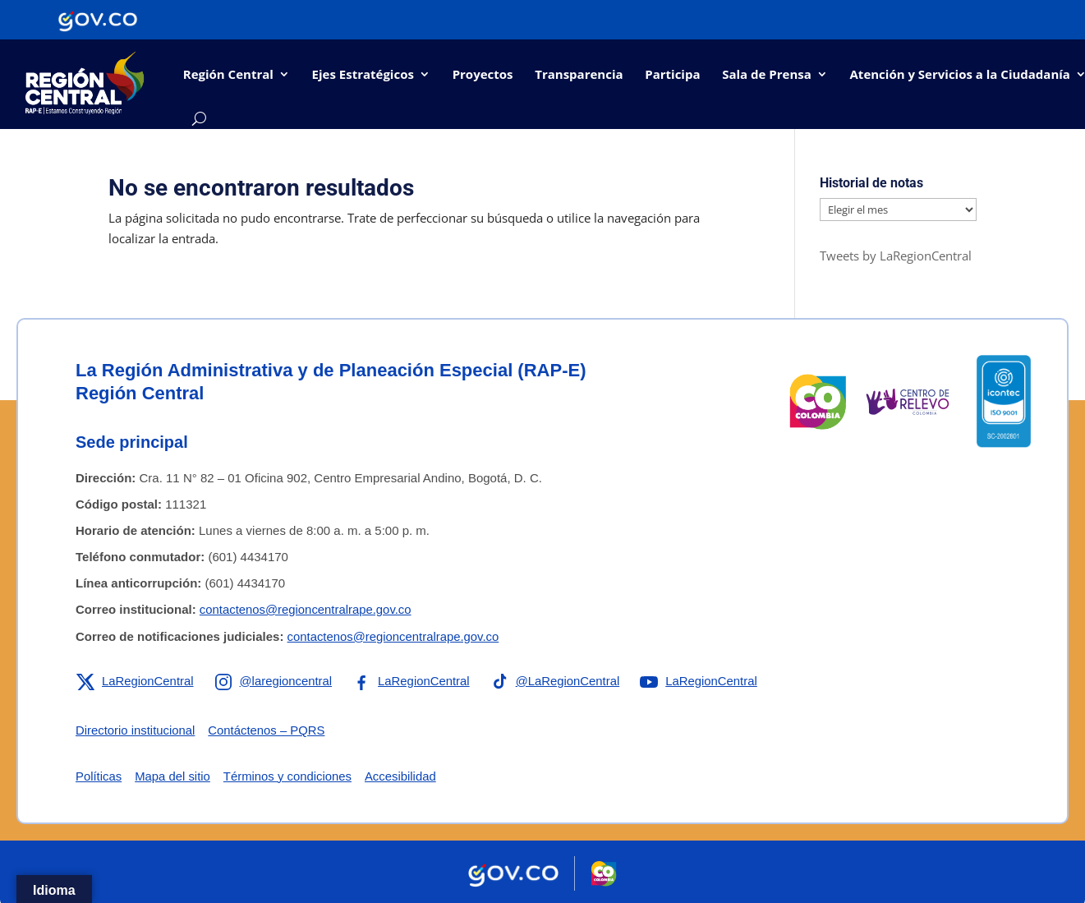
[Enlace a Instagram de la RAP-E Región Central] (274, 680)
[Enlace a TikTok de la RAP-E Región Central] (557, 680)
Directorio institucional (136, 729)
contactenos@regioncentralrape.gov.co (306, 609)
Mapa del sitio (174, 775)
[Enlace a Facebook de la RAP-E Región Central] (412, 680)
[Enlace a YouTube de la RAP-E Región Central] (702, 680)
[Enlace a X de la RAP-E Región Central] (135, 680)
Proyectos (483, 74)
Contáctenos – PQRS (268, 729)
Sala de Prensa (766, 74)
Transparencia (579, 74)
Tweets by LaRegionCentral (896, 255)
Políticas (99, 775)
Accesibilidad (403, 775)
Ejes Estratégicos (363, 74)
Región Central (228, 74)
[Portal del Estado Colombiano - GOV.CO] (97, 19)
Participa (672, 74)
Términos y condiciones (289, 775)
